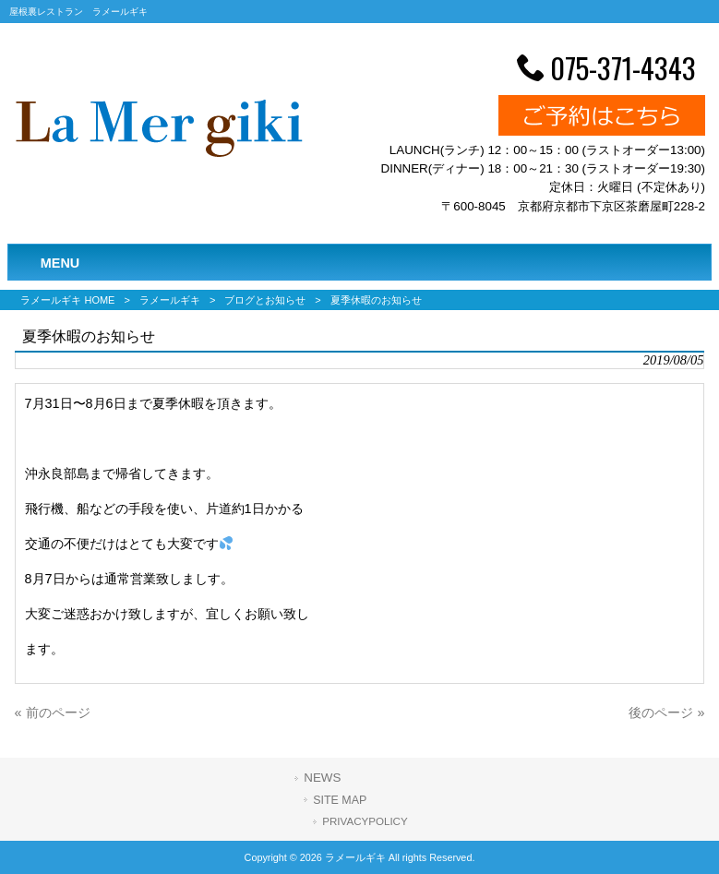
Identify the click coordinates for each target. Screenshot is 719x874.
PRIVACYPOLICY (364, 821)
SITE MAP (339, 800)
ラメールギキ (169, 299)
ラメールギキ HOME (67, 299)
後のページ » (666, 712)
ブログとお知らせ (265, 299)
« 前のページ (52, 712)
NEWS (322, 777)
